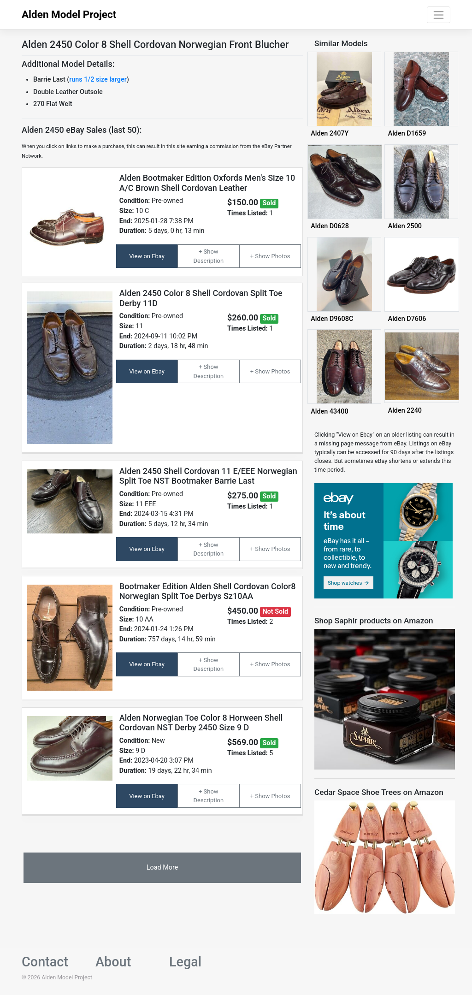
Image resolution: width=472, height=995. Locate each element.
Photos (280, 256)
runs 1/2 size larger (97, 79)
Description (209, 260)
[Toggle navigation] (438, 14)
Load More (162, 867)
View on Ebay (147, 256)
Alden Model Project (69, 14)
